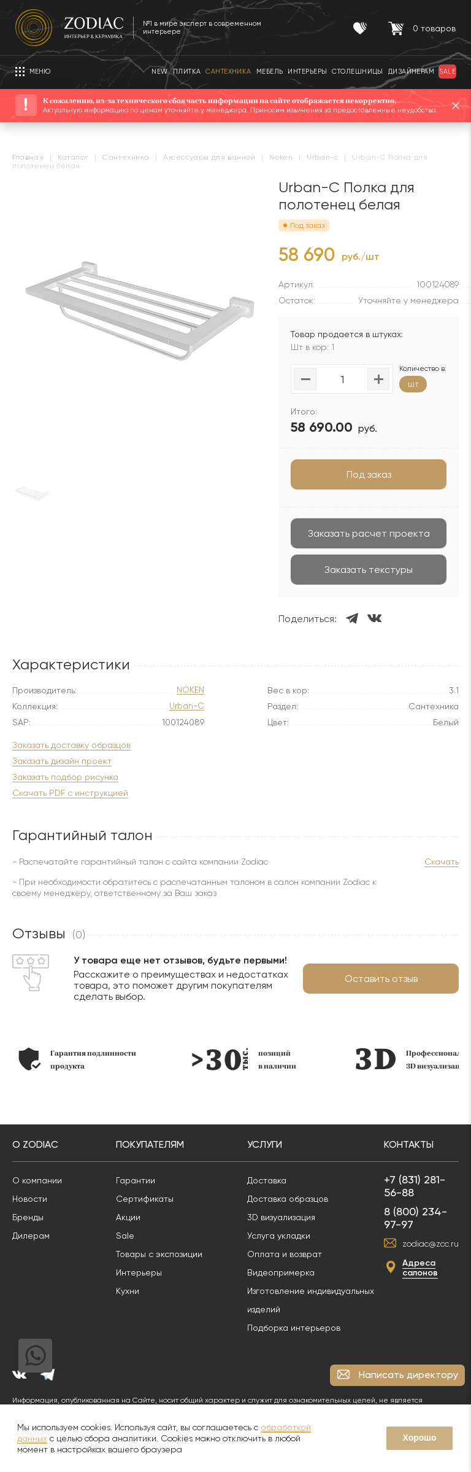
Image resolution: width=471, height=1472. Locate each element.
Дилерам (31, 1235)
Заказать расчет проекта (369, 533)
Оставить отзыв (381, 978)
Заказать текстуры (368, 569)
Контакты (409, 1144)
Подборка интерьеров (293, 1328)
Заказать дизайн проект (62, 761)
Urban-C (186, 706)
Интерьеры (139, 1272)
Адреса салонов (420, 1268)
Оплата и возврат (284, 1254)
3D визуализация (281, 1217)
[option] (77, 1059)
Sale (125, 1235)
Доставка (266, 1180)
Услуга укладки (278, 1235)
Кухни (127, 1291)
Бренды (28, 1217)
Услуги (264, 1144)
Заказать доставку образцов (71, 745)
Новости (29, 1199)
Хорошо (419, 1438)
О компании (37, 1180)
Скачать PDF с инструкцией (70, 793)
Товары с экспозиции (159, 1254)
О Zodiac (35, 1144)
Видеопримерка (281, 1272)
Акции (128, 1217)
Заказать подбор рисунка (65, 777)
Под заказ (369, 474)
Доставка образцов (287, 1199)
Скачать (441, 861)
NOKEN (190, 690)
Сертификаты (145, 1199)
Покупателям (150, 1144)
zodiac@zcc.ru (430, 1243)
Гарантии (135, 1180)
